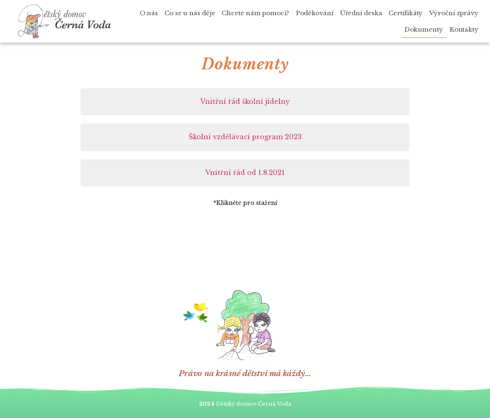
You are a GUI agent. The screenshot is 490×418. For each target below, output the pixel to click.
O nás (149, 13)
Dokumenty (423, 29)
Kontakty (464, 29)
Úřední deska (361, 13)
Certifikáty (405, 13)
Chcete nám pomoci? (255, 13)
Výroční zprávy (453, 13)
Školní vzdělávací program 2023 (245, 137)
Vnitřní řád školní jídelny (245, 101)
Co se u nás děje (189, 13)
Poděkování (314, 13)
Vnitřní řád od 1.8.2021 (245, 172)
